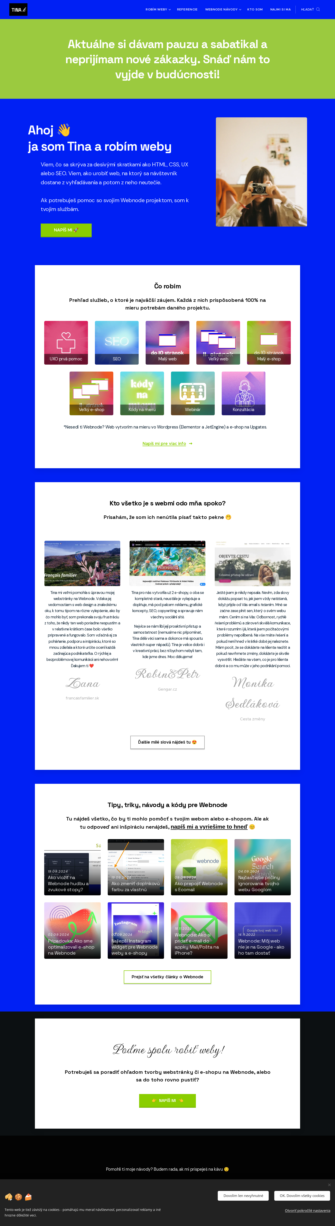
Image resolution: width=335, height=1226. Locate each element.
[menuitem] (161, 9)
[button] (310, 9)
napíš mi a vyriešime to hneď (209, 827)
